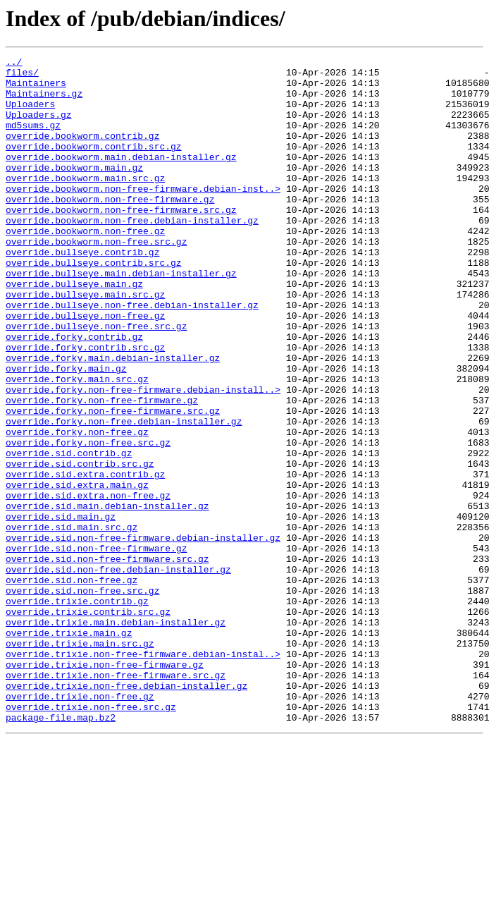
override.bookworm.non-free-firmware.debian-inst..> (143, 215)
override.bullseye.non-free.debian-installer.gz (132, 355)
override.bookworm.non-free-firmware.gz (110, 228)
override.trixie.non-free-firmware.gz (105, 787)
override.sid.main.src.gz (71, 622)
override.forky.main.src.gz (77, 444)
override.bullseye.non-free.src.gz (96, 380)
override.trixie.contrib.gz (77, 710)
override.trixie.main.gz (69, 748)
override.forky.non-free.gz (77, 507)
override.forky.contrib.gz (74, 393)
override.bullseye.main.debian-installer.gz (121, 317)
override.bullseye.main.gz (74, 330)
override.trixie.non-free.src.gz (91, 837)
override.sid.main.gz (61, 609)
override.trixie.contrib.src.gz (88, 723)
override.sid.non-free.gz (71, 685)
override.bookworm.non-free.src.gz (96, 279)
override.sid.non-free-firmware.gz (96, 647)
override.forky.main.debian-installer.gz (113, 418)
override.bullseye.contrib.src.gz (94, 304)
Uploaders (30, 114)
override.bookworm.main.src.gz (85, 203)
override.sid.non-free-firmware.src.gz (107, 660)
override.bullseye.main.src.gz (85, 342)
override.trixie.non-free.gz (80, 825)
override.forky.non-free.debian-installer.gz (124, 495)
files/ (22, 76)
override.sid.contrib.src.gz (80, 545)
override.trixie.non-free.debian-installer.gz (126, 812)
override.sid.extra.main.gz (77, 571)
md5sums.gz (33, 139)
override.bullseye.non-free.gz (85, 368)
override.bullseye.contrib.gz (82, 292)
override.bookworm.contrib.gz (82, 152)
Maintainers (36, 88)
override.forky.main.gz (66, 431)
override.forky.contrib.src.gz (85, 406)
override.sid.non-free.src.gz (82, 698)
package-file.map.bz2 (61, 850)
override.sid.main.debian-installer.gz (107, 596)
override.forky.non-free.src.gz (88, 520)
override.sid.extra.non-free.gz (88, 583)
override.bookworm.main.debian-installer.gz (121, 177)
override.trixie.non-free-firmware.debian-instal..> (143, 774)
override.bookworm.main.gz (74, 190)
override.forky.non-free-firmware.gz (102, 469)
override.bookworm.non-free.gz (85, 266)
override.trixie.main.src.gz (80, 761)
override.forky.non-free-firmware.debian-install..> (143, 457)
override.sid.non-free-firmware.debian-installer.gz (143, 634)
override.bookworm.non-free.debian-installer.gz (132, 253)
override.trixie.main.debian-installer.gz (115, 736)
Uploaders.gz (39, 127)
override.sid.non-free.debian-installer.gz (118, 672)
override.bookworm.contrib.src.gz (94, 165)
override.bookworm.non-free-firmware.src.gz (121, 241)
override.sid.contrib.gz (69, 533)
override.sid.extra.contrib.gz (85, 558)
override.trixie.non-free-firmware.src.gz (115, 799)
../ (14, 63)
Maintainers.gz (44, 101)
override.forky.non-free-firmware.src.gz (113, 482)
